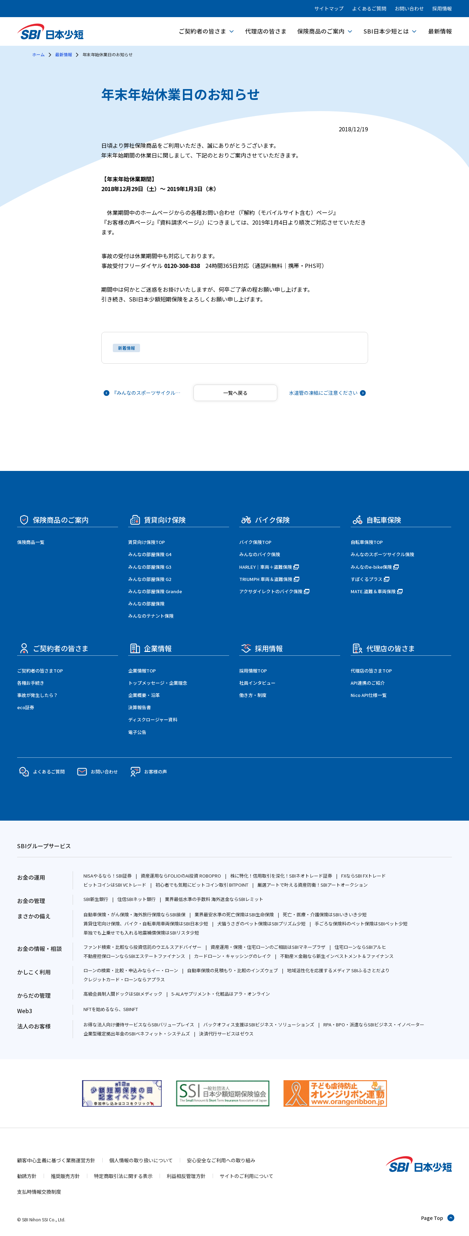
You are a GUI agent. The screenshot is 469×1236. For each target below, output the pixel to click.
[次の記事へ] (327, 392)
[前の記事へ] (143, 392)
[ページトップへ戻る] (438, 1218)
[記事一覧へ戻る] (235, 393)
